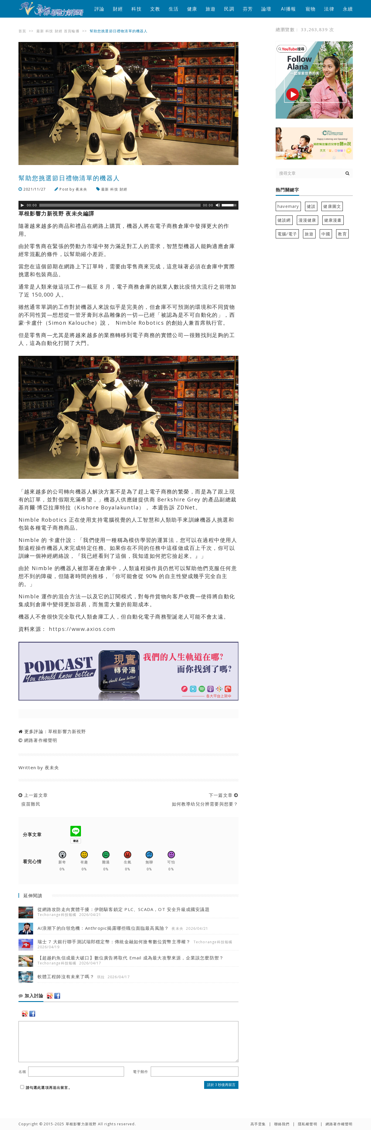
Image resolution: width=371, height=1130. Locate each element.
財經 (118, 9)
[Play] (22, 205)
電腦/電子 (287, 234)
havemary (288, 206)
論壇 (266, 9)
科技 (136, 9)
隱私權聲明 (307, 1123)
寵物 (311, 9)
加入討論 (30, 995)
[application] (128, 205)
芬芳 (248, 9)
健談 (311, 206)
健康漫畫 (333, 220)
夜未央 (81, 189)
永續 (348, 9)
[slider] (120, 205)
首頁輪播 (71, 30)
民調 (229, 9)
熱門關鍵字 (287, 190)
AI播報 (288, 9)
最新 (40, 30)
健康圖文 (332, 206)
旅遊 (211, 9)
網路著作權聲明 (40, 740)
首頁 (22, 30)
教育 (342, 234)
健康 (192, 9)
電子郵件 (140, 1071)
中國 (325, 234)
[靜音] (218, 205)
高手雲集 (258, 1123)
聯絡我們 (282, 1123)
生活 (174, 9)
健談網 (284, 220)
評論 (99, 9)
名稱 (22, 1071)
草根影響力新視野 (67, 731)
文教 (155, 9)
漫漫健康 (307, 220)
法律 (329, 9)
